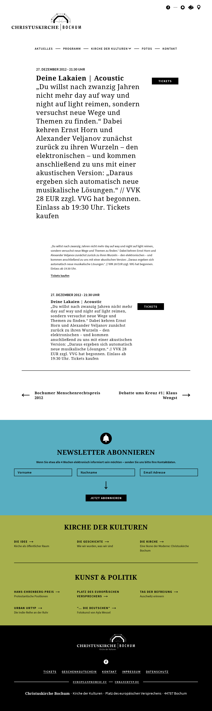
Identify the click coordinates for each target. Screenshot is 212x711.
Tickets (165, 81)
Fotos (147, 49)
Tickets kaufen (60, 276)
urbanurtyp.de (127, 682)
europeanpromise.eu (90, 682)
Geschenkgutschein (79, 672)
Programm (72, 49)
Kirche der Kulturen (109, 49)
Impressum (131, 672)
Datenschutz (157, 672)
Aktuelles (44, 49)
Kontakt (169, 49)
